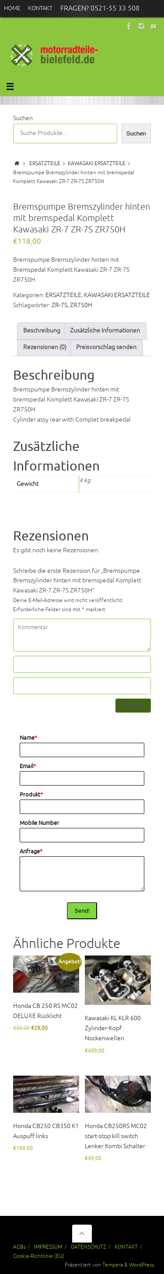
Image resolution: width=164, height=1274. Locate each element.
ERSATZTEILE (44, 163)
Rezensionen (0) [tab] (44, 347)
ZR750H (81, 305)
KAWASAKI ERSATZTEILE (97, 163)
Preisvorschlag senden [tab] (106, 347)
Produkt (31, 794)
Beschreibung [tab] (41, 330)
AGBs (19, 1246)
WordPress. (142, 1264)
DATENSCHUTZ (88, 1246)
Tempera (112, 1264)
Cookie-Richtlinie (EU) (38, 1256)
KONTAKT (126, 1246)
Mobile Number (39, 823)
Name (28, 737)
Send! (82, 910)
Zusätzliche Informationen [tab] (105, 330)
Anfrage (31, 851)
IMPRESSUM (48, 1246)
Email (28, 766)
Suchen (23, 118)
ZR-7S (59, 305)
